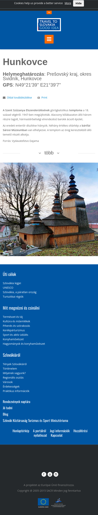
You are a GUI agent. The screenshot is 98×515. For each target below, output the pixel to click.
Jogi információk (60, 430)
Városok (8, 382)
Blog (5, 414)
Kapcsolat (57, 435)
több (49, 152)
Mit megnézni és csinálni (21, 308)
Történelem (10, 368)
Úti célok (9, 274)
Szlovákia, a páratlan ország (19, 292)
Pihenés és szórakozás (16, 326)
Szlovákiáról (11, 355)
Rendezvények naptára (16, 401)
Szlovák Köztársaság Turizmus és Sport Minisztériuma (35, 420)
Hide (79, 3)
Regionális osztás (13, 377)
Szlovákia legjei (12, 283)
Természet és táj (13, 317)
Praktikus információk (16, 391)
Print (44, 97)
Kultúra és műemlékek (16, 321)
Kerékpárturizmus (14, 330)
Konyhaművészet (13, 339)
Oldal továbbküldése (19, 97)
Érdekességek (11, 386)
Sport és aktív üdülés (15, 334)
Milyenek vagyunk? (14, 373)
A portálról (39, 430)
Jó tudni (7, 407)
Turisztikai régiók (13, 296)
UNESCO (8, 287)
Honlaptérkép (21, 430)
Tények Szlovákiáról (15, 364)
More (68, 3)
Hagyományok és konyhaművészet (24, 343)
